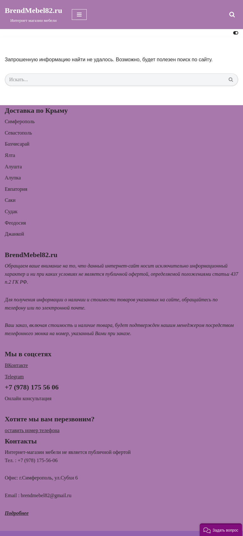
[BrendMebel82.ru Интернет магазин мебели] (33, 14)
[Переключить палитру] (235, 32)
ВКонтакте (16, 365)
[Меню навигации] (79, 14)
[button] (221, 529)
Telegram (14, 376)
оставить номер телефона (32, 430)
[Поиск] (232, 14)
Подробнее (16, 513)
